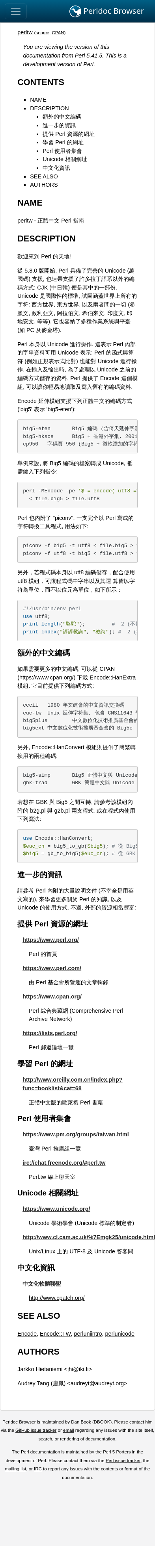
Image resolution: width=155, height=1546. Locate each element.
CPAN (58, 32)
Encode (27, 1334)
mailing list (15, 1468)
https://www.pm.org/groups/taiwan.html (75, 1134)
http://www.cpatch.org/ (57, 1298)
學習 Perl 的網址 (63, 142)
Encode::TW (55, 1334)
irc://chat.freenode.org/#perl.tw (63, 1163)
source (42, 32)
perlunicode (119, 1334)
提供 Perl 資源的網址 (69, 134)
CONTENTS (40, 82)
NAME (38, 100)
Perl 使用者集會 (62, 151)
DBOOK (102, 1422)
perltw (24, 32)
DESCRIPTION (49, 108)
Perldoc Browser (106, 11)
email (68, 1430)
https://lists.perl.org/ (49, 1033)
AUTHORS (44, 185)
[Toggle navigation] (16, 11)
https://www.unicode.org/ (56, 1209)
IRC (38, 1468)
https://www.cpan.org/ (46, 677)
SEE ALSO (44, 176)
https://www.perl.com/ (51, 968)
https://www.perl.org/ (50, 940)
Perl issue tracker (123, 1460)
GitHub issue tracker (35, 1430)
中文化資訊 (56, 168)
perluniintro (88, 1334)
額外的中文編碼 (62, 116)
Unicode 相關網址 (65, 159)
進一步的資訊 (59, 125)
